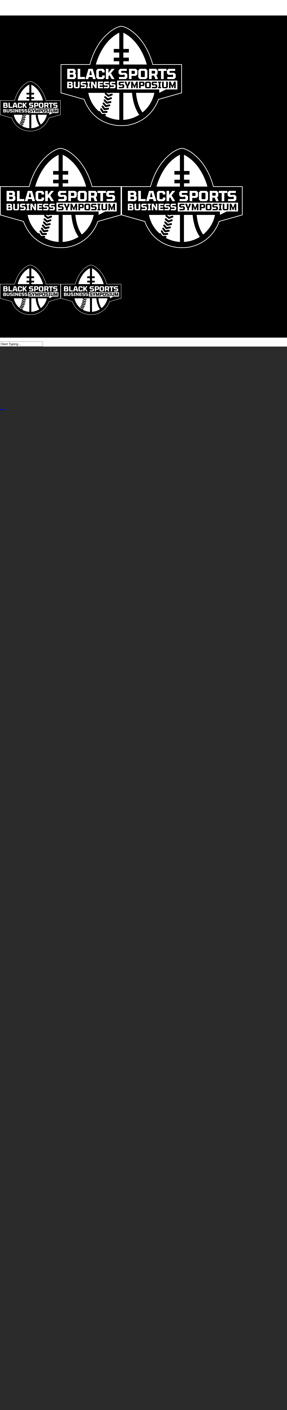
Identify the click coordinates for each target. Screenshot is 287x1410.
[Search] (21, 344)
